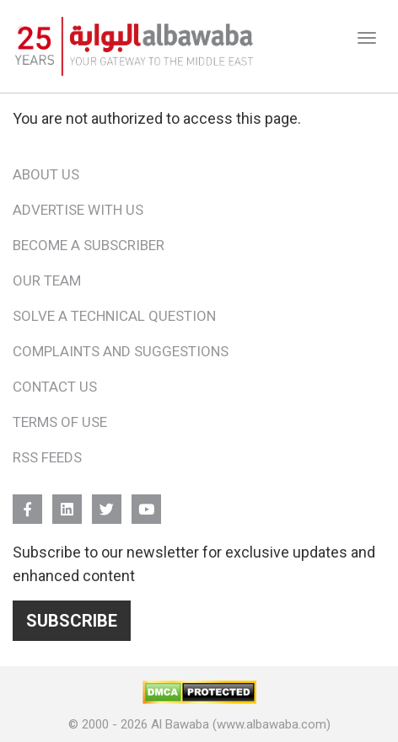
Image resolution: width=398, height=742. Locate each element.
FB (27, 501)
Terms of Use (60, 422)
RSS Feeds (47, 457)
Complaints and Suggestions (121, 351)
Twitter (107, 501)
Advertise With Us (78, 209)
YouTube (146, 501)
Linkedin (67, 501)
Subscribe (71, 621)
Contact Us (55, 386)
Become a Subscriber (88, 245)
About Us (46, 174)
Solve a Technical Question (114, 315)
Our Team (47, 280)
